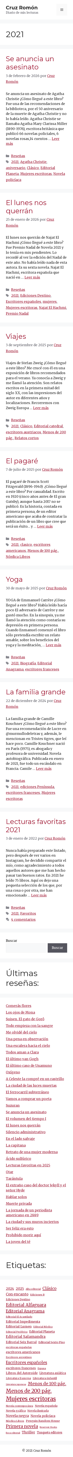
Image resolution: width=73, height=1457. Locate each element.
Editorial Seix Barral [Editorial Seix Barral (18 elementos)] (21, 1342)
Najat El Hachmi (52, 308)
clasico (26, 544)
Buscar (11, 941)
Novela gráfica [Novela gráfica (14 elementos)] (16, 1410)
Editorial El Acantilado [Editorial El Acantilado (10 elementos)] (19, 1316)
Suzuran (13, 1105)
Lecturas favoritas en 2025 (28, 1165)
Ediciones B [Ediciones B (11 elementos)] (37, 1294)
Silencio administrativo (26, 1132)
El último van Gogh (22, 1059)
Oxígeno (13, 1072)
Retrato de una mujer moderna (32, 1152)
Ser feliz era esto (20, 1228)
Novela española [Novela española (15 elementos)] (46, 1406)
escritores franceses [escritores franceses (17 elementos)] (21, 1368)
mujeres (50, 301)
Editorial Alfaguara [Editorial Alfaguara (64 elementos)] (26, 1305)
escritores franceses (42, 669)
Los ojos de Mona (20, 1012)
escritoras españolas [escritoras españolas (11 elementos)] (19, 1347)
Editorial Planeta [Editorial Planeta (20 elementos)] (42, 1331)
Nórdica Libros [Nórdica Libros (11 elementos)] (15, 1421)
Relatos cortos (27, 438)
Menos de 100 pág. (42, 551)
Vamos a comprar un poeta (28, 1099)
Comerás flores (18, 1006)
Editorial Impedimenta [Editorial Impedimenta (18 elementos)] (23, 1321)
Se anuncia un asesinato (30, 63)
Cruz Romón (22, 8)
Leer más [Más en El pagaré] (45, 526)
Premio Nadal (17, 313)
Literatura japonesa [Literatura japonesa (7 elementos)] (16, 1384)
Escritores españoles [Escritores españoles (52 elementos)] (26, 1362)
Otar (9, 1172)
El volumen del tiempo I (26, 1119)
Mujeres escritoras (36, 174)
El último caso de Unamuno (29, 1065)
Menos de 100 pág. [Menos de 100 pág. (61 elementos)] (47, 1383)
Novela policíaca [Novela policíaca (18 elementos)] (43, 1416)
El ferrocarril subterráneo (27, 1092)
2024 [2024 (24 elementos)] (10, 1289)
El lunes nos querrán (26, 206)
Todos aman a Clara (22, 1052)
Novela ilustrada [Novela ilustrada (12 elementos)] (38, 1410)
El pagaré (22, 461)
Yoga (14, 579)
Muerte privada (19, 1203)
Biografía (28, 663)
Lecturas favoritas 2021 (36, 825)
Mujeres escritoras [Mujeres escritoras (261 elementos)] (31, 1398)
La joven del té (18, 1242)
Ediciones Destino (35, 295)
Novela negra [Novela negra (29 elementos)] (17, 1416)
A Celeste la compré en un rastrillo (35, 1079)
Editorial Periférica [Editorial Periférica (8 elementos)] (16, 1332)
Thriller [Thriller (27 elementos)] (28, 1432)
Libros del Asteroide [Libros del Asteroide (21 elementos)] (22, 1373)
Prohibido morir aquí (23, 1235)
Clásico (33, 168)
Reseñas (18, 156)
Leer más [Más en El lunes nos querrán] (32, 277)
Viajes (16, 336)
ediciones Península (37, 787)
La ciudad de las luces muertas (31, 1085)
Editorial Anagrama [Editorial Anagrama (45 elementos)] (25, 1311)
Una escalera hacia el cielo (28, 1046)
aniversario (15, 168)
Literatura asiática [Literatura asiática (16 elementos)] (52, 1373)
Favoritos (28, 913)
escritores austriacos (23, 432)
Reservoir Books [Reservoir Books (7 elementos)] (48, 1427)
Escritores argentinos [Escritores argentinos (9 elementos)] (19, 1357)
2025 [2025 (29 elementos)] (20, 1289)
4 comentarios (23, 919)
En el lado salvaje (20, 1139)
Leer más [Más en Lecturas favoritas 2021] (39, 895)
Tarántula (14, 1178)
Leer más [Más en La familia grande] (44, 769)
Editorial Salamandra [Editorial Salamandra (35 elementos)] (26, 1336)
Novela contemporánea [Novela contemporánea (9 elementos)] (19, 1405)
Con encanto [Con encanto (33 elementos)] (17, 1294)
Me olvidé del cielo (21, 1032)
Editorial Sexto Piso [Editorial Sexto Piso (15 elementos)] (51, 1342)
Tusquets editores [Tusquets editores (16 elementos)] (49, 1432)
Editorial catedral (48, 426)
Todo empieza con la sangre (29, 1026)
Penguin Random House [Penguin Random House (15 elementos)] (43, 1421)
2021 (15, 162)
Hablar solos (16, 1197)
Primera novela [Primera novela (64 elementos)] (22, 1426)
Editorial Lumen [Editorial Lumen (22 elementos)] (19, 1326)
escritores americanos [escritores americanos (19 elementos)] (23, 1352)
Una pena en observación (27, 1039)
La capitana (16, 1145)
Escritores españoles (23, 301)
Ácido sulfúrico (18, 1159)
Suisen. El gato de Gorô (25, 1019)
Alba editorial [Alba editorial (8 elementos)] (33, 1289)
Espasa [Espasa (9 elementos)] (42, 1368)
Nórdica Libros (18, 557)
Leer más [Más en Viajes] (41, 408)
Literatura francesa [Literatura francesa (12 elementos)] (18, 1378)
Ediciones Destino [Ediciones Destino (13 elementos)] (18, 1299)
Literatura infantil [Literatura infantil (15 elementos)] (45, 1378)
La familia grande (36, 692)
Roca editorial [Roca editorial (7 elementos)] (13, 1433)
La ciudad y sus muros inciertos (32, 1222)
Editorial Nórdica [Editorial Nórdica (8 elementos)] (43, 1326)
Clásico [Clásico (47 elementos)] (49, 1288)
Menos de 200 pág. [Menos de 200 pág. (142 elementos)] (29, 1391)
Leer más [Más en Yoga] (53, 645)
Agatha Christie (33, 162)
